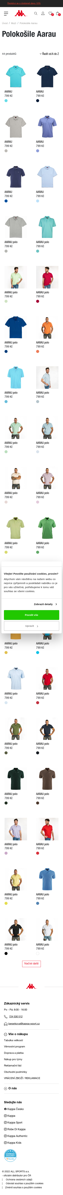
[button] (43, 13)
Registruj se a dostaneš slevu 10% (24, 4)
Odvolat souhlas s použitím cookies (24, 1184)
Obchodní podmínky (15, 1072)
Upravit (31, 625)
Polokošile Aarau (28, 23)
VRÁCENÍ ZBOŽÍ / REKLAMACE (22, 1078)
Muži (13, 23)
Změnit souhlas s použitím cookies (23, 1188)
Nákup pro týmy (13, 1059)
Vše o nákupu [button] (16, 1034)
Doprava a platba (14, 1053)
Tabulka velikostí (13, 1040)
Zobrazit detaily (43, 604)
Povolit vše (31, 614)
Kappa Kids (12, 1143)
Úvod (5, 23)
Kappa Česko (14, 1109)
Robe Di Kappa (15, 1129)
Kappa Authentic (16, 1136)
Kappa (9, 1116)
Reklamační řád (12, 1066)
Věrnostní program (14, 1047)
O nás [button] (10, 1088)
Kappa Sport (13, 1123)
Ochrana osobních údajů (19, 1180)
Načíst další (31, 964)
